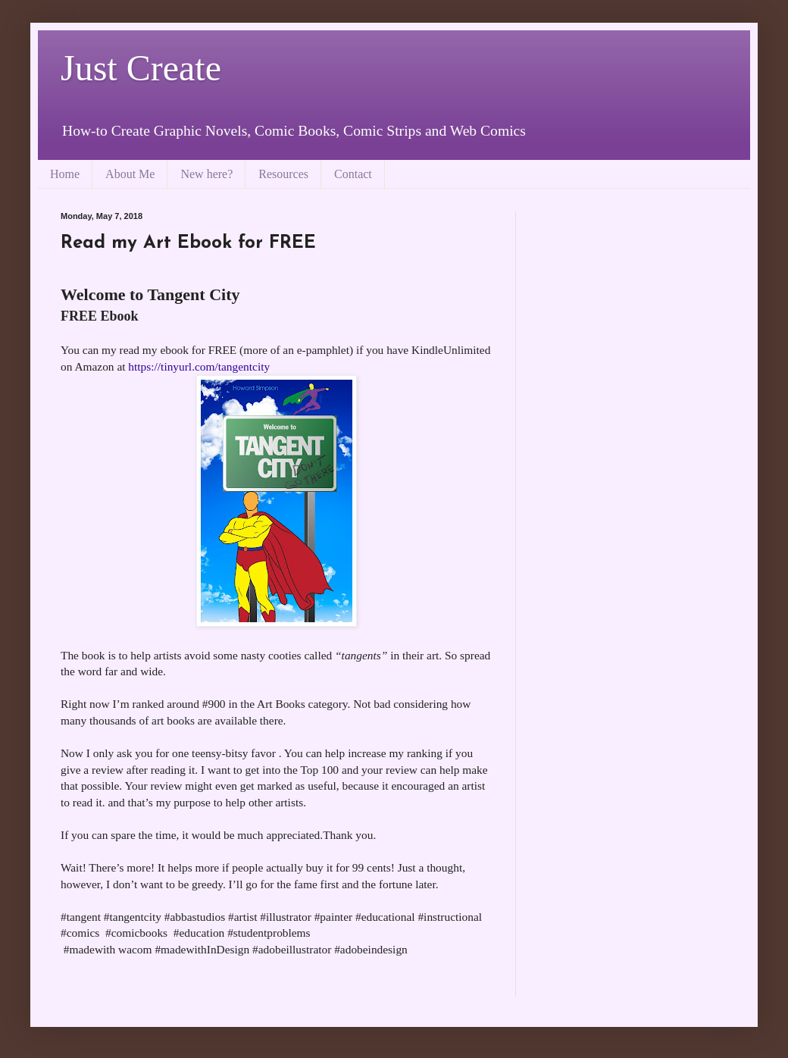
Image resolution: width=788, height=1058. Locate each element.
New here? (206, 173)
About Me (130, 173)
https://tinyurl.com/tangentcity (199, 366)
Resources (283, 173)
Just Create (141, 68)
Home (65, 173)
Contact (353, 173)
